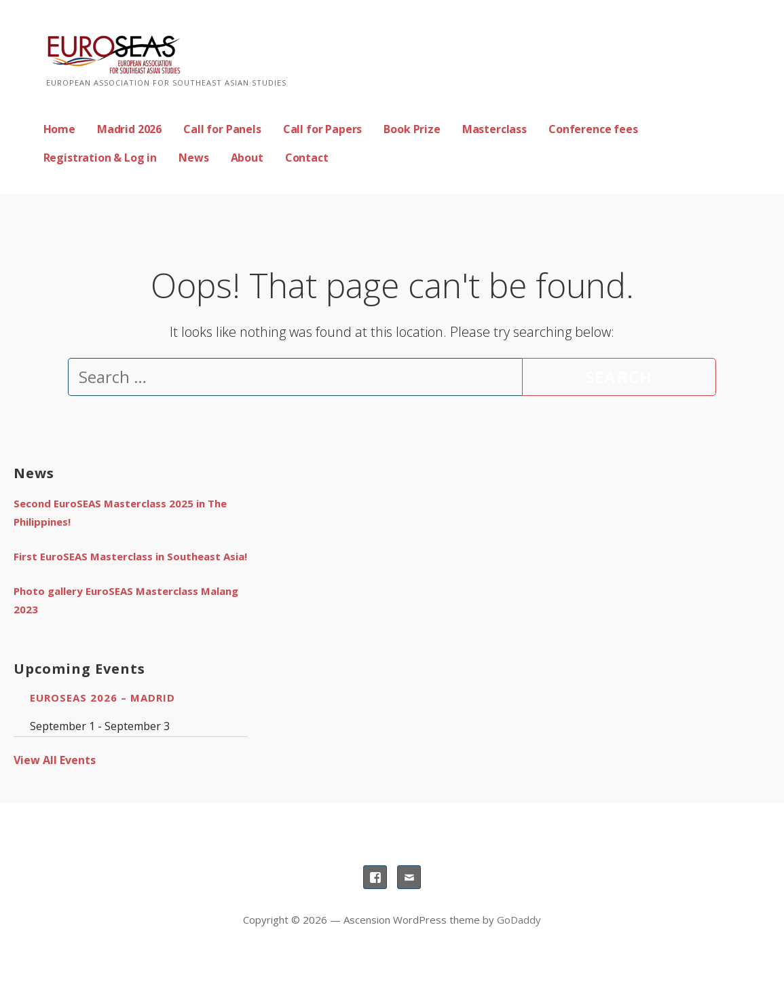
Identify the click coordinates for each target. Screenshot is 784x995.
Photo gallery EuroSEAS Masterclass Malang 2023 (126, 600)
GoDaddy (519, 919)
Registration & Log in (100, 157)
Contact (307, 157)
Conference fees (593, 129)
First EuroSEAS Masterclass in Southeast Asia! (130, 556)
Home (59, 129)
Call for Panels (222, 129)
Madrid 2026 (129, 129)
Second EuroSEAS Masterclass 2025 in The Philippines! (120, 512)
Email (409, 877)
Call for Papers (322, 129)
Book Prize (412, 129)
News (193, 157)
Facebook (375, 877)
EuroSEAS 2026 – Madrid (102, 697)
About (247, 157)
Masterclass (494, 129)
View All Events (55, 760)
